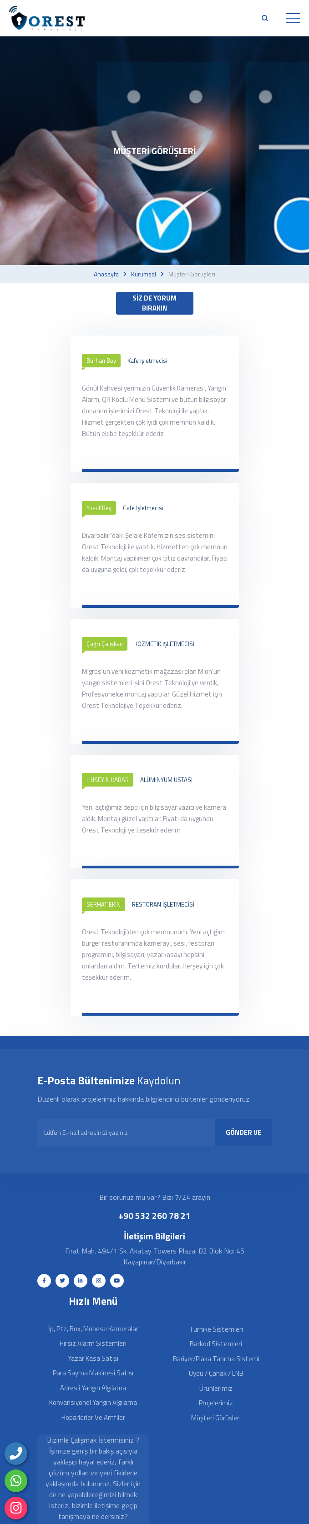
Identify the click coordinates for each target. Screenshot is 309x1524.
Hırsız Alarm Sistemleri (93, 1343)
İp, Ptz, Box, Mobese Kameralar (93, 1328)
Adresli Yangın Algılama (93, 1388)
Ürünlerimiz (216, 1388)
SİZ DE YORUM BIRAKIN (154, 303)
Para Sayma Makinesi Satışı (93, 1373)
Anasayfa (106, 274)
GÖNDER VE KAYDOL (243, 1136)
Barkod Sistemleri (216, 1344)
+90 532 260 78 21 (154, 1215)
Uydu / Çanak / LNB (216, 1373)
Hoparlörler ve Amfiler (93, 1417)
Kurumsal (143, 274)
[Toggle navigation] (293, 18)
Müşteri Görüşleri (216, 1418)
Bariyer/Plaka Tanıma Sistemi (216, 1359)
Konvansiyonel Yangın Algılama (93, 1402)
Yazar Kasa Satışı (93, 1358)
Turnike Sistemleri (216, 1329)
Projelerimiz (216, 1403)
